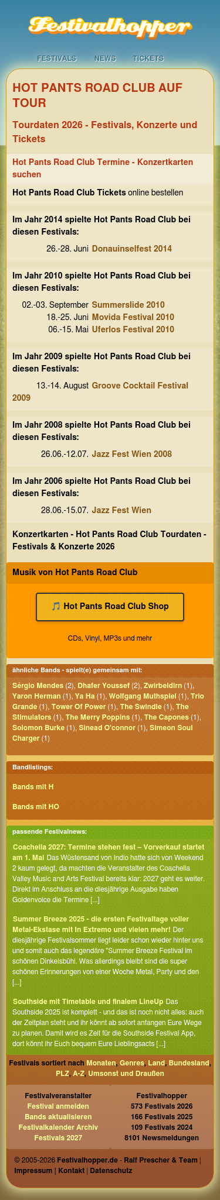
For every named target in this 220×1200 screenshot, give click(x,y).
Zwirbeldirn (163, 685)
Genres (132, 1063)
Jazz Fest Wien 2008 (132, 455)
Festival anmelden (58, 1106)
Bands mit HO (35, 806)
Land (156, 1063)
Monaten (101, 1063)
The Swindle (140, 706)
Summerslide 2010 (128, 305)
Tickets (148, 58)
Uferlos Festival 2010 (133, 330)
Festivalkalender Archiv (58, 1127)
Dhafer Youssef (103, 685)
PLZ (62, 1073)
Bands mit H (33, 786)
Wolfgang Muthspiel (143, 696)
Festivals (56, 58)
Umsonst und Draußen (126, 1073)
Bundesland (189, 1063)
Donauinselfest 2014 (132, 249)
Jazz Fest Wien (122, 511)
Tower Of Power (79, 706)
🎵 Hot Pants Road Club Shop (110, 607)
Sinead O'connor (107, 727)
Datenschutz (111, 1170)
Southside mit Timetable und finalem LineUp (88, 1001)
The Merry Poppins (98, 717)
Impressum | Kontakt (49, 1170)
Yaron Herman (36, 696)
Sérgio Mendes (37, 685)
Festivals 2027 (58, 1137)
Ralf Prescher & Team (161, 1160)
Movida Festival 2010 (133, 318)
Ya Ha (85, 696)
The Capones (166, 717)
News (105, 58)
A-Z (78, 1073)
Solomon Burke (38, 727)
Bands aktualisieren (58, 1116)
